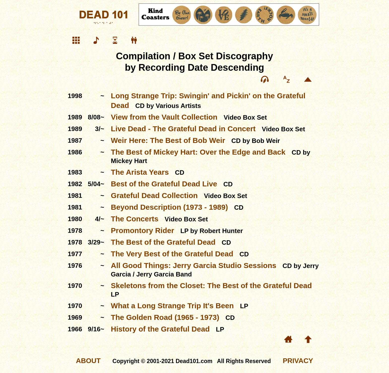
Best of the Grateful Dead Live (164, 184)
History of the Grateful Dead (160, 329)
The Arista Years (140, 172)
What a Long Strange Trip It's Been (172, 306)
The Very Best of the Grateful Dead (172, 254)
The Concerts (135, 219)
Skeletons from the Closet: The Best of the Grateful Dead (211, 285)
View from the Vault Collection (164, 117)
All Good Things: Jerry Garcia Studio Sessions (193, 265)
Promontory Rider (142, 230)
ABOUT (88, 361)
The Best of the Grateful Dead (163, 242)
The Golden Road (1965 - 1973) (165, 317)
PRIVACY (298, 361)
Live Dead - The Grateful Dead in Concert (183, 129)
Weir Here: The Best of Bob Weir (168, 140)
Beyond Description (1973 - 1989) (169, 207)
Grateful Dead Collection (154, 195)
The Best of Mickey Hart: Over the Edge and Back (198, 152)
